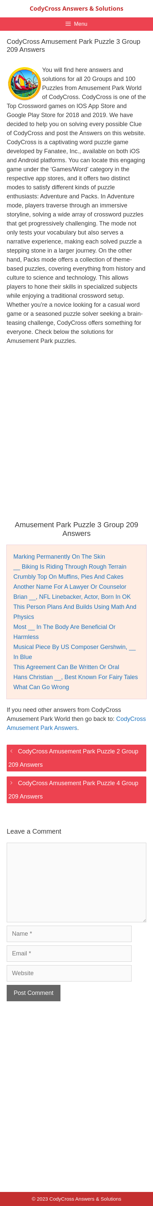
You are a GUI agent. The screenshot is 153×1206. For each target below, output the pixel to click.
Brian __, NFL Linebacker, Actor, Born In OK (72, 596)
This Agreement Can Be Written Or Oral (66, 667)
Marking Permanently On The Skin (59, 556)
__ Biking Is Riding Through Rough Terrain (70, 566)
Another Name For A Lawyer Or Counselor (69, 586)
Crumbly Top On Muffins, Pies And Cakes (68, 576)
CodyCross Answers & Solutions (76, 8)
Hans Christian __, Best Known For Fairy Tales (75, 677)
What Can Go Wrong (41, 687)
